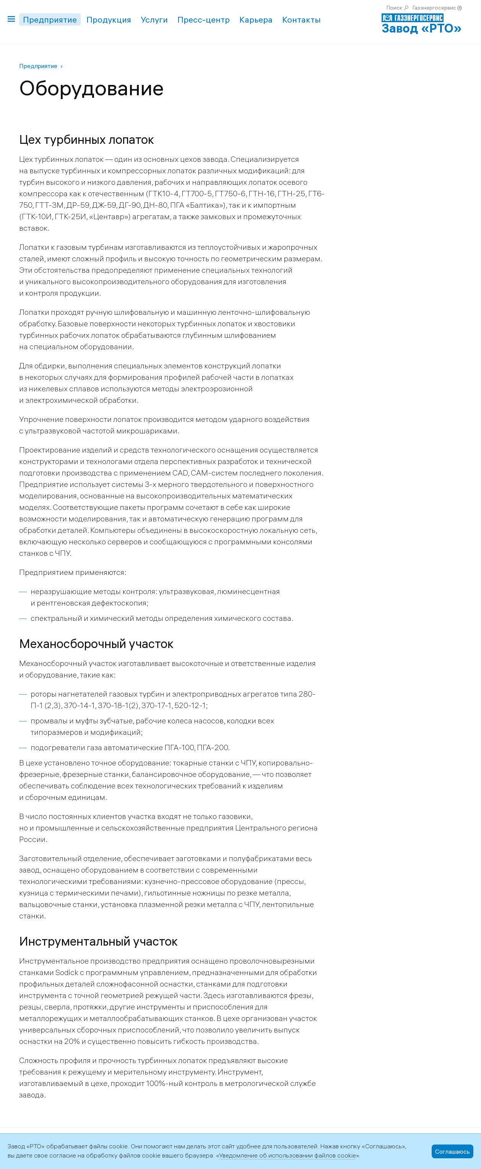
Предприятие (50, 19)
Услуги (154, 19)
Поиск (394, 7)
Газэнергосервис (434, 7)
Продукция (108, 19)
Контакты (301, 19)
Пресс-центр (203, 19)
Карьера (256, 19)
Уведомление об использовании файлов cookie (287, 1155)
